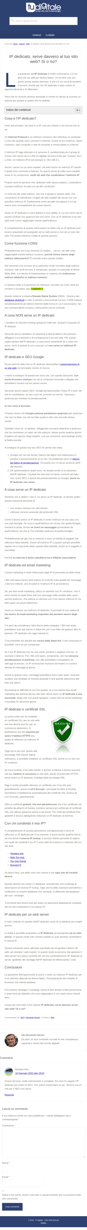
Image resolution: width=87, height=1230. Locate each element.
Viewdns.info (17, 853)
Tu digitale (43, 7)
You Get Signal (18, 861)
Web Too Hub (17, 857)
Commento (8, 1125)
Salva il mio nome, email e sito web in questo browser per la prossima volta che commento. (41, 1197)
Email (6, 1177)
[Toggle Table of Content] (76, 110)
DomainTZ (15, 865)
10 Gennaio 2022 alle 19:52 (29, 1073)
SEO (22, 1018)
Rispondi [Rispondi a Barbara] (9, 1095)
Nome (6, 1163)
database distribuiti (14, 300)
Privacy (43, 1223)
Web (52, 1018)
